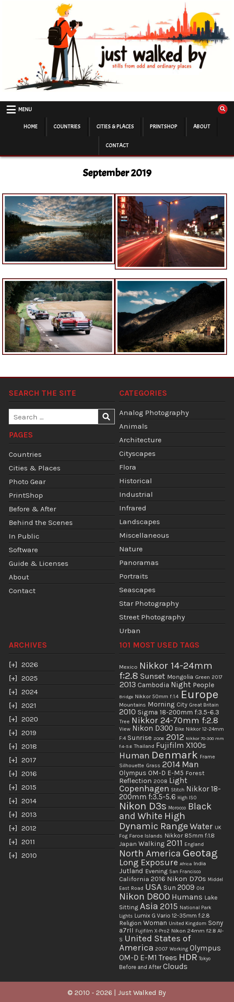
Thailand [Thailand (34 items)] (144, 746)
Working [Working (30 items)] (179, 949)
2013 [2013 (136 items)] (127, 684)
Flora (127, 467)
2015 (28, 787)
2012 (28, 827)
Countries (67, 126)
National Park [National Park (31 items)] (195, 908)
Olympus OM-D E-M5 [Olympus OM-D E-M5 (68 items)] (151, 773)
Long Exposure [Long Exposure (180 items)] (148, 862)
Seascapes (137, 589)
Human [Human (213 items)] (134, 755)
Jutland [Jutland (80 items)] (131, 871)
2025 (29, 678)
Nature (131, 548)
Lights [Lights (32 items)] (126, 916)
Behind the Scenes (41, 522)
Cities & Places (115, 126)
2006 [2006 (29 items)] (158, 738)
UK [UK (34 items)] (218, 827)
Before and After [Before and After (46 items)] (140, 967)
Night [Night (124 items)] (181, 684)
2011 (28, 841)
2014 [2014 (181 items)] (171, 764)
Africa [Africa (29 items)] (186, 864)
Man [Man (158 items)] (190, 764)
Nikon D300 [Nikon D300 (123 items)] (152, 728)
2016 (29, 773)
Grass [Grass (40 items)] (153, 765)
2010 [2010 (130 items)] (127, 712)
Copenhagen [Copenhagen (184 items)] (144, 788)
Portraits (133, 576)
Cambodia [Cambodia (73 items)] (153, 685)
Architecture (140, 439)
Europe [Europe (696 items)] (199, 694)
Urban (130, 630)
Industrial (136, 494)
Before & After (32, 508)
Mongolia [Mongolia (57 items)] (180, 677)
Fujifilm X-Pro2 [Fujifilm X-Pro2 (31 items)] (152, 931)
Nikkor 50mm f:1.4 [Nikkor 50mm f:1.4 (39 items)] (157, 696)
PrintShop (163, 126)
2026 (29, 664)
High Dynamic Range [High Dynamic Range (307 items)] (153, 821)
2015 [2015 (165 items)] (169, 906)
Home (31, 126)
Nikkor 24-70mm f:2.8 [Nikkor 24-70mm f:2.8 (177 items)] (174, 720)
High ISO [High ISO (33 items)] (187, 797)
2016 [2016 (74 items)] (158, 879)
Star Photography (149, 603)
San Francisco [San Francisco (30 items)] (185, 871)
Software (23, 549)
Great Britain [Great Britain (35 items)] (204, 705)
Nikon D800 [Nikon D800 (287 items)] (144, 896)
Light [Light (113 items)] (178, 780)
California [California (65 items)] (134, 879)
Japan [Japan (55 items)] (128, 844)
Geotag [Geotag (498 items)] (200, 852)
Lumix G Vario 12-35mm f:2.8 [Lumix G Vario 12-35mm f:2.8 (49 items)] (172, 915)
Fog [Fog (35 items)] (123, 836)
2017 (28, 759)
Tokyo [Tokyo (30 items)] (205, 959)
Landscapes (139, 521)
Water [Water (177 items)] (201, 826)
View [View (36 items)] (125, 729)
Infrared (132, 507)
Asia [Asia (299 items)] (149, 906)
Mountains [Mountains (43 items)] (132, 704)
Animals (133, 426)
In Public (24, 536)
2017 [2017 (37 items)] (217, 677)
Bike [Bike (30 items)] (179, 729)
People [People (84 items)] (203, 685)
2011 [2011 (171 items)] (175, 843)
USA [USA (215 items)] (153, 887)
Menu (25, 109)
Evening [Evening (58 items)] (156, 871)
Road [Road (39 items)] (137, 888)
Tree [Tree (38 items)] (124, 721)
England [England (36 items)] (194, 844)
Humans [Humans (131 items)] (187, 897)
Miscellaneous (144, 535)
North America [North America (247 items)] (150, 853)
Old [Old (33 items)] (200, 888)
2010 (29, 855)
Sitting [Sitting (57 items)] (128, 907)
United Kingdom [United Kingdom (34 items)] (187, 923)
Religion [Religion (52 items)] (130, 922)
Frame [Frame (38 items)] (207, 757)
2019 (28, 732)
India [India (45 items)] (200, 863)
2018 (29, 746)
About (201, 126)
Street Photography (152, 616)
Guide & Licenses (38, 563)
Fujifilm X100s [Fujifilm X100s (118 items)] (181, 745)
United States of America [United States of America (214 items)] (155, 943)
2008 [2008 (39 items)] (160, 781)
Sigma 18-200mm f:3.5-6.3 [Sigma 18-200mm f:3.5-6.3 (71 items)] (178, 712)
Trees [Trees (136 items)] (168, 957)
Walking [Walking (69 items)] (151, 844)
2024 (29, 691)
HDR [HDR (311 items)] (188, 957)
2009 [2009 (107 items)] (186, 887)
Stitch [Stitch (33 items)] (177, 790)
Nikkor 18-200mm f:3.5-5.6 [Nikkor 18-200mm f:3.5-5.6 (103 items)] (170, 792)
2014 (28, 800)
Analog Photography (154, 412)
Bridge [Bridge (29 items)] (126, 697)
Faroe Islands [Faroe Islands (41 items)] (146, 836)
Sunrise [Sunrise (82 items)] (140, 737)
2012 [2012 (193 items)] (175, 737)
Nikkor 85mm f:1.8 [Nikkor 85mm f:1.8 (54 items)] (189, 835)
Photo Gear (27, 481)
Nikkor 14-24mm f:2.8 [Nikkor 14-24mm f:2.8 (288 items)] (166, 670)
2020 (29, 718)
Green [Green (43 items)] (202, 677)
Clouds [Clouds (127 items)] (175, 966)
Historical (135, 480)
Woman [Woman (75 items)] (155, 923)
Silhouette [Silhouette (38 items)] (131, 765)
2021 (28, 705)
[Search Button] (222, 109)
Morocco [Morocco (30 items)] (177, 808)
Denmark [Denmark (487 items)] (174, 754)
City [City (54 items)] (182, 704)
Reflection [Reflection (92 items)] (135, 780)
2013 (29, 814)
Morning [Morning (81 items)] (161, 704)
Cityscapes (137, 453)
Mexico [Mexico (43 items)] (128, 666)
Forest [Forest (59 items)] (195, 773)
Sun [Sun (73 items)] (169, 888)
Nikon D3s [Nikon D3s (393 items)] (143, 806)
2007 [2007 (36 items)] (161, 949)
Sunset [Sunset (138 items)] (152, 676)
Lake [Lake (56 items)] (210, 897)
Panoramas (139, 562)
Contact (117, 145)
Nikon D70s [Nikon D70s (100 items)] (186, 878)
